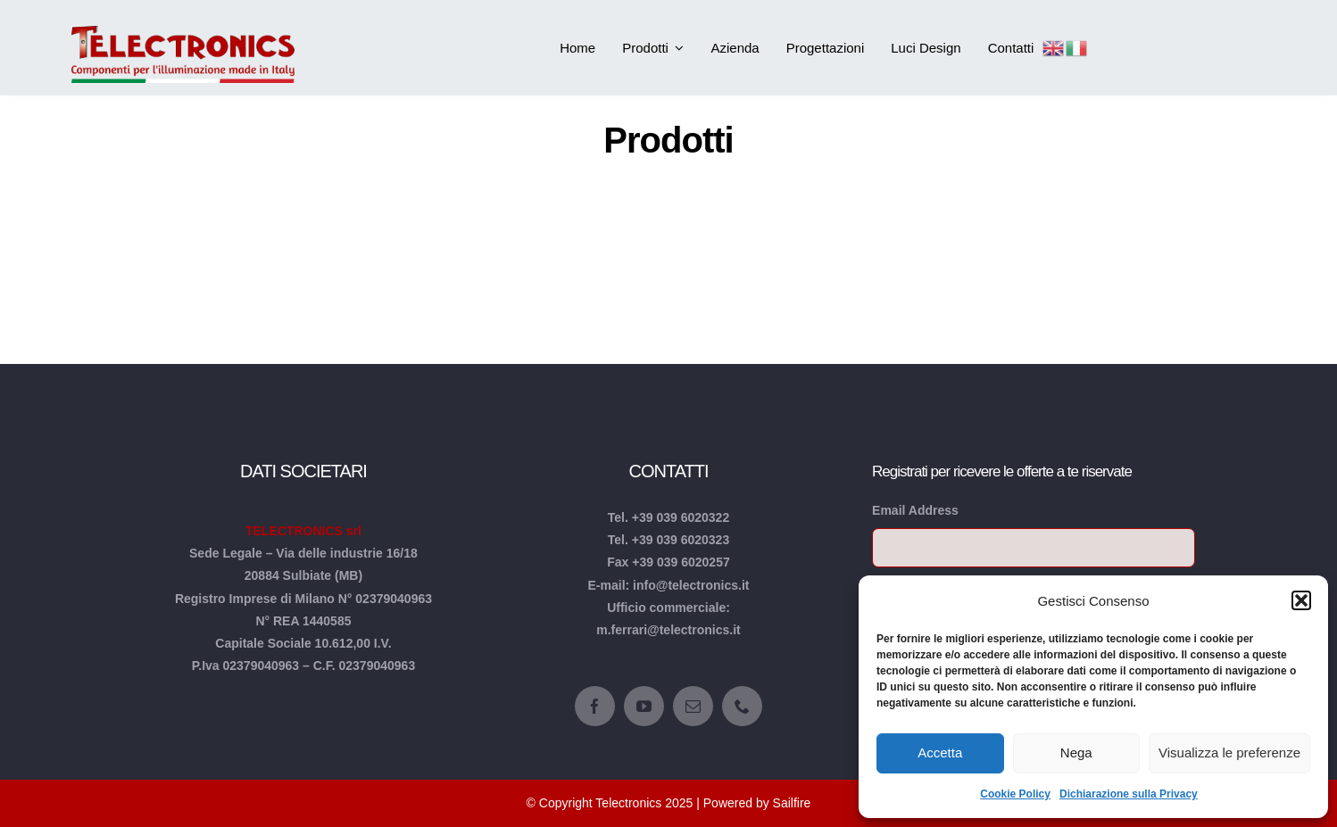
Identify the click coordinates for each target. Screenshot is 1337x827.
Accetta (940, 752)
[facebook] (595, 706)
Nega (1076, 752)
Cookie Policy (1015, 794)
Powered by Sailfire (757, 803)
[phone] (742, 706)
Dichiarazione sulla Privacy (1128, 794)
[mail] (693, 706)
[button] (1301, 600)
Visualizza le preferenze (1229, 752)
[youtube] (644, 706)
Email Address (915, 510)
